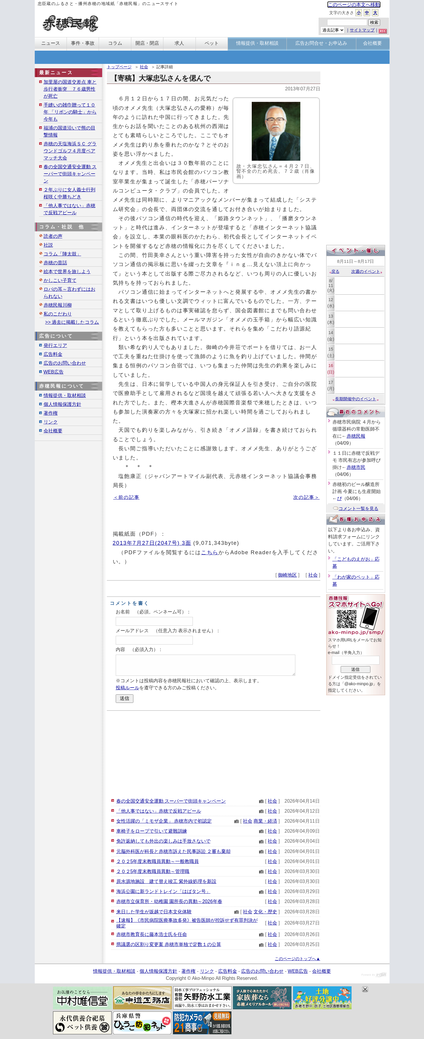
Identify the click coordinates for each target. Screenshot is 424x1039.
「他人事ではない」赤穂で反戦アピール (158, 811)
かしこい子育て (60, 280)
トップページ (119, 66)
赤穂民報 (356, 436)
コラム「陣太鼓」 (62, 253)
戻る (334, 271)
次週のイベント (367, 271)
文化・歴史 (265, 911)
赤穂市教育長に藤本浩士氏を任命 (151, 934)
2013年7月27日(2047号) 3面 (152, 543)
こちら (210, 552)
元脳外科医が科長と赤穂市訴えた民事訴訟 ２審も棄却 (173, 851)
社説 (48, 245)
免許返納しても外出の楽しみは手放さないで (163, 841)
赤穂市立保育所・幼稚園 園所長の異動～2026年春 (169, 901)
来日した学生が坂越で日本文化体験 (154, 911)
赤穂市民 (356, 467)
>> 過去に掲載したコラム (72, 322)
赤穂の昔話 (55, 262)
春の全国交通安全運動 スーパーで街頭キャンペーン (171, 801)
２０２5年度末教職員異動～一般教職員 (157, 861)
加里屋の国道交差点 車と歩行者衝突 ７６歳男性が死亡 (70, 89)
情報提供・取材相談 (65, 395)
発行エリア (55, 345)
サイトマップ (362, 30)
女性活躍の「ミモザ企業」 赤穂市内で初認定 (164, 821)
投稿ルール (127, 687)
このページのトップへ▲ (297, 958)
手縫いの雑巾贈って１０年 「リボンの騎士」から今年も (70, 112)
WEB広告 (54, 371)
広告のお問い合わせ (65, 363)
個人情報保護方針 (62, 404)
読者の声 (53, 236)
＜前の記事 (126, 497)
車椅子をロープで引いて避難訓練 (151, 831)
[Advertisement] (213, 753)
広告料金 (53, 354)
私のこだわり (58, 313)
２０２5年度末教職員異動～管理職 (153, 871)
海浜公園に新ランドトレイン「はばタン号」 (163, 891)
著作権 (51, 413)
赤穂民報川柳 (58, 305)
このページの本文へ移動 (354, 4)
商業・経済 (265, 821)
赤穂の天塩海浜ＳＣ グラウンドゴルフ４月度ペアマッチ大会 (70, 150)
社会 (144, 66)
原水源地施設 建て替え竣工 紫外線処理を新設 (166, 881)
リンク (51, 421)
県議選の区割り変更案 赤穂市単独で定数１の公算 (168, 944)
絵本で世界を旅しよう (67, 271)
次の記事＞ (306, 497)
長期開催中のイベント (355, 398)
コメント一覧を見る (355, 508)
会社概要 (53, 430)
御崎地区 (287, 574)
